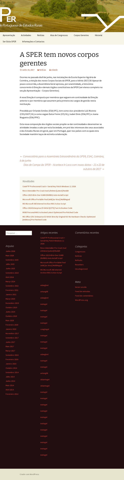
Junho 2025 (10, 268)
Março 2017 (10, 350)
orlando (54, 70)
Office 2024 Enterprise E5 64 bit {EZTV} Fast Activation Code (47, 208)
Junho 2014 (10, 381)
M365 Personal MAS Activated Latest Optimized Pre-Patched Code (50, 212)
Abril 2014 (10, 389)
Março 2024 (10, 281)
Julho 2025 (10, 264)
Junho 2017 (10, 342)
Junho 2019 (10, 312)
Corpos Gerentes (81, 35)
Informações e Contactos (33, 41)
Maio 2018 (10, 320)
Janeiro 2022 (11, 294)
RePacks (78, 260)
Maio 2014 (10, 385)
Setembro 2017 (12, 337)
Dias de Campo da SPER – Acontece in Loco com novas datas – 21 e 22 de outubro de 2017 (64, 167)
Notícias (40, 35)
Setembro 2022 (12, 286)
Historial (98, 35)
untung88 (44, 291)
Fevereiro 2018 (12, 324)
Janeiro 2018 (11, 329)
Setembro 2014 (12, 372)
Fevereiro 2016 (12, 359)
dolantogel (44, 379)
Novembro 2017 (12, 333)
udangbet (44, 285)
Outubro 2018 (11, 316)
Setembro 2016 (12, 355)
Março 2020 (10, 299)
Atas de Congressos (59, 35)
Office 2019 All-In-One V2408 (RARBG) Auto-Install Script (45, 195)
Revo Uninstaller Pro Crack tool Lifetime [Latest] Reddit (46, 190)
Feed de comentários (84, 295)
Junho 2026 (10, 251)
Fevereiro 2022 (12, 290)
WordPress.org (81, 300)
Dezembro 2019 (12, 303)
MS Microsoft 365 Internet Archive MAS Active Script (44, 203)
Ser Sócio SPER (9, 41)
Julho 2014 (10, 376)
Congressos (80, 251)
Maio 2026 (10, 255)
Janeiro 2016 (11, 363)
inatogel (43, 304)
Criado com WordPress (29, 474)
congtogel (44, 329)
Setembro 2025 (12, 260)
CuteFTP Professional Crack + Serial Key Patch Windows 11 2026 (49, 186)
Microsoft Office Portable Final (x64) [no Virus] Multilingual (46, 199)
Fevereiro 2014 (12, 394)
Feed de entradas (82, 291)
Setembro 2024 (12, 273)
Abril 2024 (10, 277)
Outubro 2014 (11, 368)
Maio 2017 (10, 346)
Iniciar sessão (81, 287)
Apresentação (9, 35)
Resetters (79, 264)
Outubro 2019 (11, 307)
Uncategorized (81, 269)
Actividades (26, 35)
